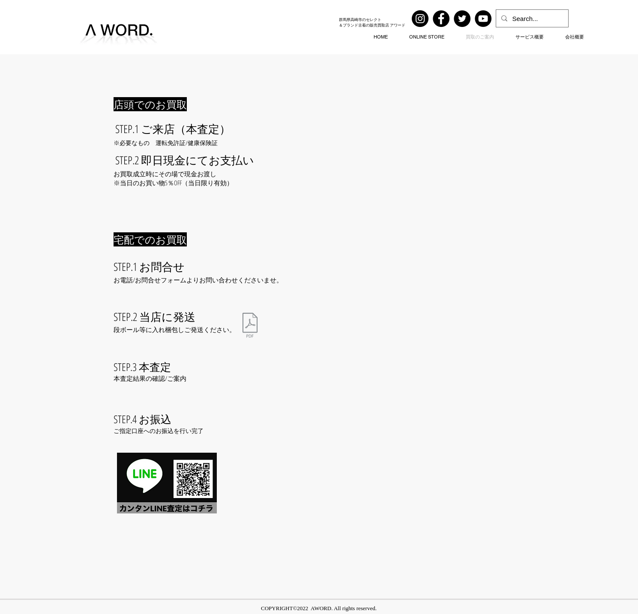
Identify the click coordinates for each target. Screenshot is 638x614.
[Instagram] (420, 18)
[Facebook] (441, 18)
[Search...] (531, 18)
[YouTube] (483, 18)
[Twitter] (462, 18)
